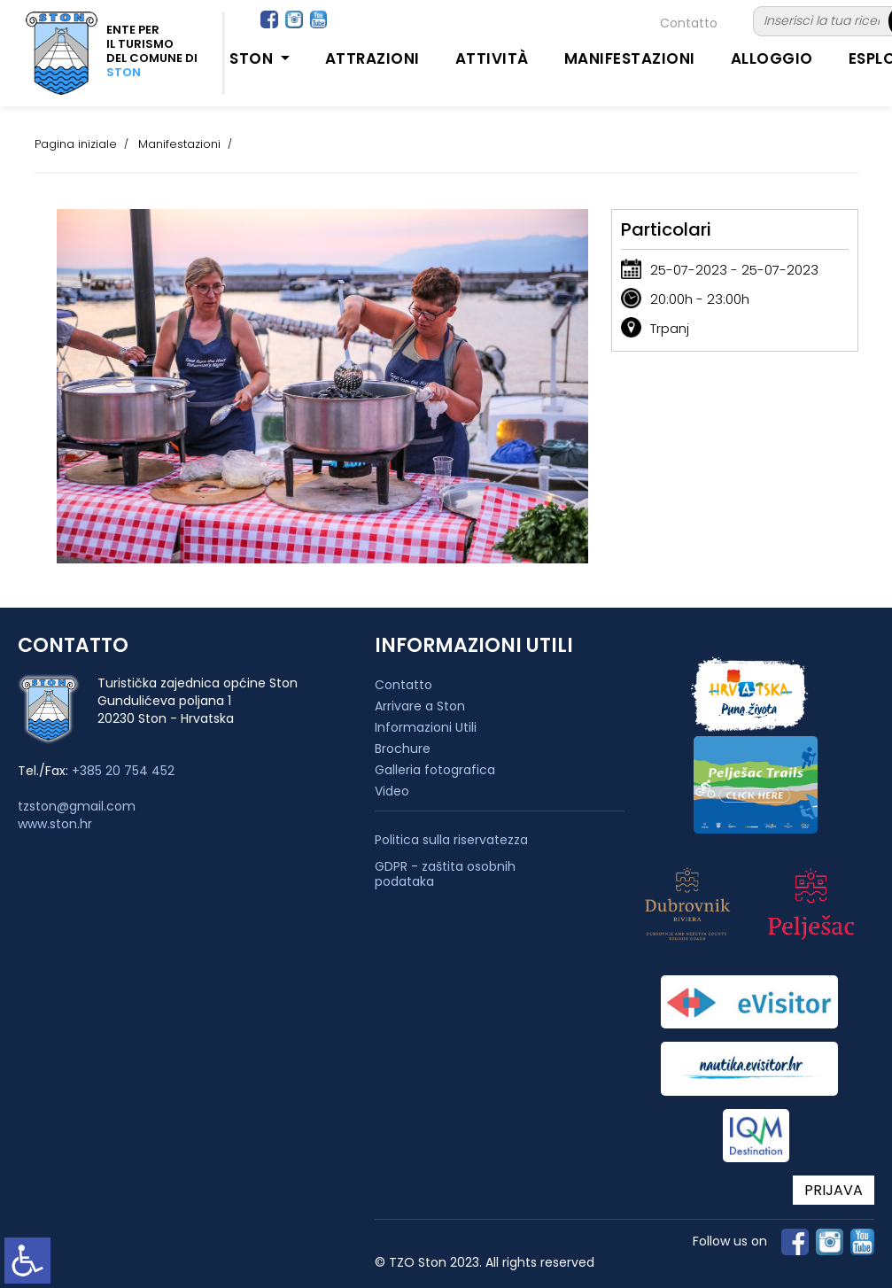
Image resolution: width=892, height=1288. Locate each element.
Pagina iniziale (76, 144)
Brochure (402, 748)
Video (392, 791)
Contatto (688, 23)
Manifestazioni (629, 58)
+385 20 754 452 (123, 771)
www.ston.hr (55, 824)
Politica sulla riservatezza (451, 840)
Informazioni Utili (426, 727)
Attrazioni (372, 58)
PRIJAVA (833, 1190)
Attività (492, 58)
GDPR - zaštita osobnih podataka (445, 874)
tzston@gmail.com (77, 806)
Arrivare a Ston (420, 706)
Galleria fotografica (435, 770)
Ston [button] (253, 58)
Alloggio (772, 58)
